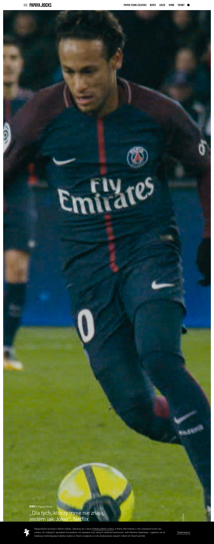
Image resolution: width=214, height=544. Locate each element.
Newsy (153, 5)
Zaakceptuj (183, 532)
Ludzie (162, 5)
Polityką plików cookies (103, 529)
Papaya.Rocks (45, 506)
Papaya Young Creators (135, 5)
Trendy (181, 5)
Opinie (171, 5)
